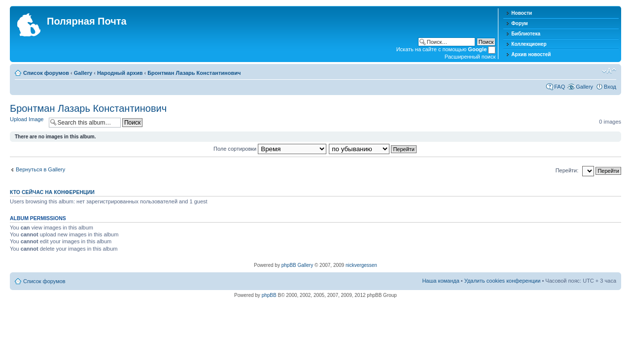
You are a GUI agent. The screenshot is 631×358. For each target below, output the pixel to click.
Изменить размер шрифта (609, 70)
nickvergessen (361, 265)
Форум (519, 23)
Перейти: (567, 170)
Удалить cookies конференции (502, 281)
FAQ (559, 87)
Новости (521, 13)
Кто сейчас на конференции (52, 192)
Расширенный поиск (470, 57)
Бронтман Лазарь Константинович (194, 73)
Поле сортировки (269, 149)
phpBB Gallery (297, 265)
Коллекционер (528, 44)
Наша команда (440, 281)
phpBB (269, 295)
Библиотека (525, 33)
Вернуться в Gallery (40, 169)
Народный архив (120, 73)
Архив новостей (531, 54)
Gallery (83, 73)
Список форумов (46, 73)
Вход (610, 87)
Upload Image (27, 119)
